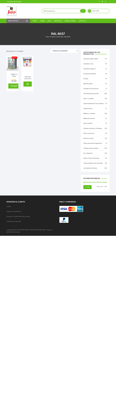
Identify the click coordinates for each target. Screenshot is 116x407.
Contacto (82, 21)
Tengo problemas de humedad (93, 163)
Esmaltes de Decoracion (91, 88)
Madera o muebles (89, 113)
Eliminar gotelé (87, 83)
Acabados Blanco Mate (90, 59)
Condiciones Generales (13, 221)
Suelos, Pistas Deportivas (91, 158)
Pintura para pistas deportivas (92, 143)
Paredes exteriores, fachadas (92, 128)
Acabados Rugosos (89, 69)
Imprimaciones (88, 108)
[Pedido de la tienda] (64, 51)
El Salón (85, 79)
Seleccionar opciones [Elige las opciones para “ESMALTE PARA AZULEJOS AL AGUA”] (14, 86)
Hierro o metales (88, 98)
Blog (49, 21)
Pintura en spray (88, 138)
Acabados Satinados (89, 74)
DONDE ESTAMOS (70, 21)
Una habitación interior (90, 168)
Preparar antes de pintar (90, 148)
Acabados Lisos (88, 64)
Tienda (42, 21)
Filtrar (87, 187)
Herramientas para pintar (91, 93)
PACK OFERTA (88, 123)
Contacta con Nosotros (13, 211)
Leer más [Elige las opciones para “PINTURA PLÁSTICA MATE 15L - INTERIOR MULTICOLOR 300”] (27, 84)
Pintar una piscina (88, 133)
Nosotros (58, 21)
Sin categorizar (88, 153)
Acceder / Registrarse (14, 1)
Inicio (35, 21)
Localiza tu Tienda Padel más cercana (18, 216)
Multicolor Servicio (89, 118)
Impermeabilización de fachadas (93, 103)
